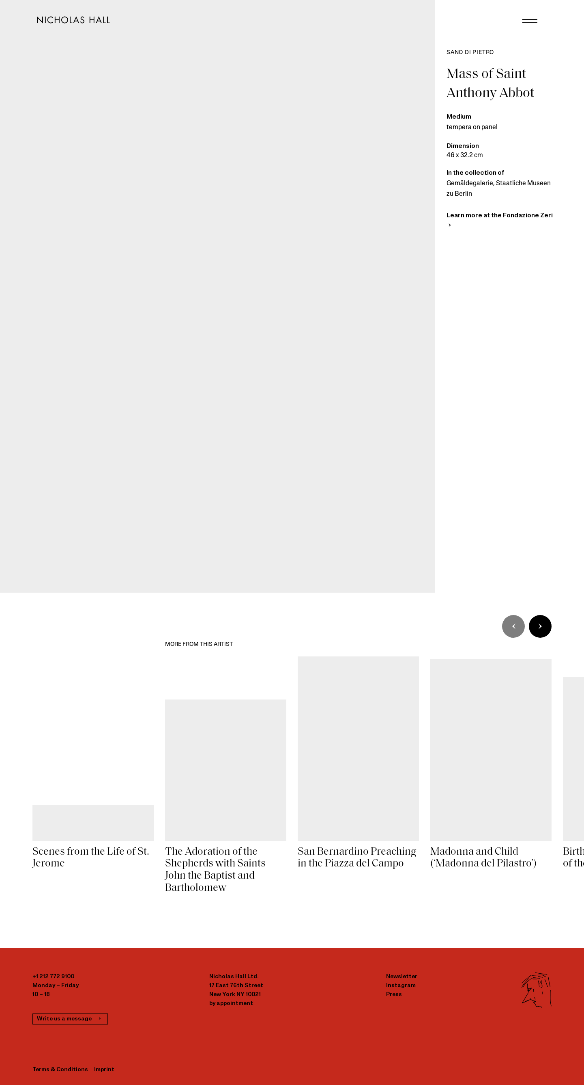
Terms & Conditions (60, 1070)
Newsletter (401, 977)
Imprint (104, 1070)
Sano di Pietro (470, 53)
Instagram (401, 986)
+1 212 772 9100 (53, 977)
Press (394, 995)
